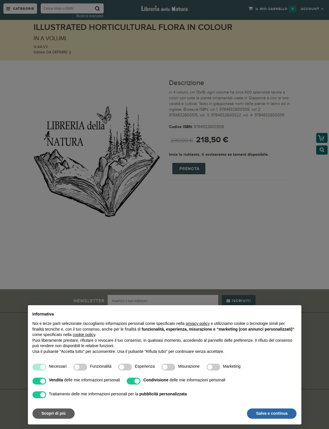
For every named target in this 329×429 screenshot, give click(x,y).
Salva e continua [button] (271, 413)
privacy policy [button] (198, 323)
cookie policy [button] (84, 334)
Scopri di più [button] (54, 413)
